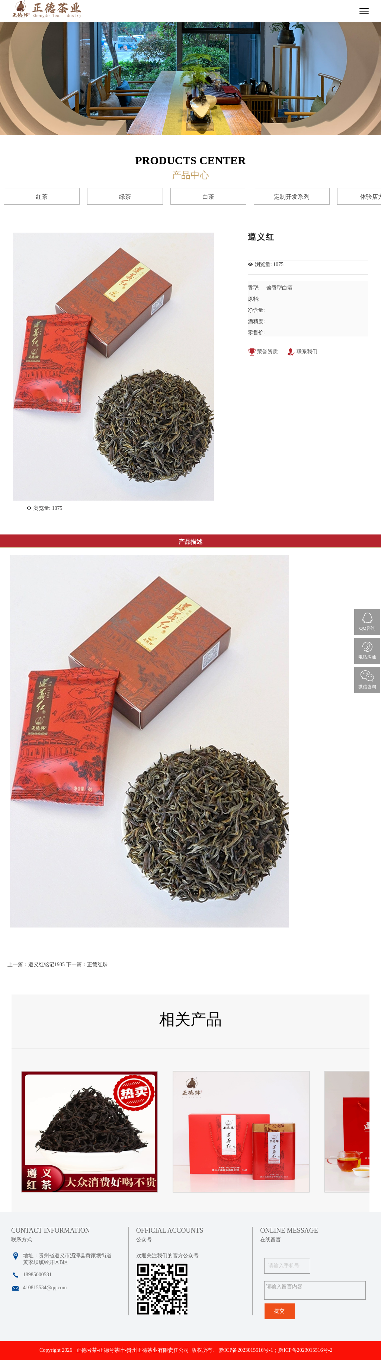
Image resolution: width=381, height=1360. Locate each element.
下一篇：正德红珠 (87, 964)
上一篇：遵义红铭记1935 (36, 964)
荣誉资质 (263, 352)
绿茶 (125, 197)
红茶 (42, 197)
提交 (279, 1311)
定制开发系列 (292, 197)
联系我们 (302, 352)
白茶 (208, 197)
